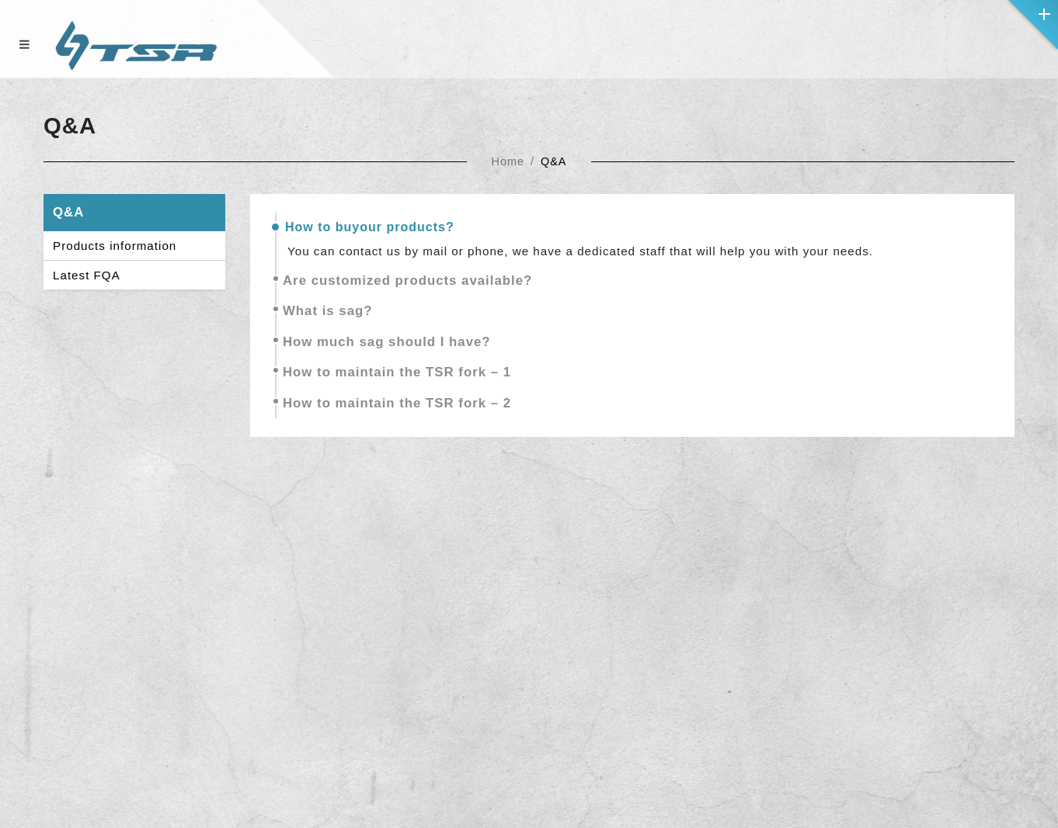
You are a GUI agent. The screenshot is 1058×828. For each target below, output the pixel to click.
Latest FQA (86, 275)
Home (508, 161)
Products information (114, 245)
